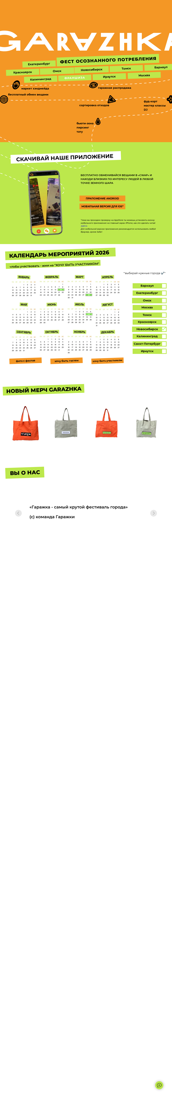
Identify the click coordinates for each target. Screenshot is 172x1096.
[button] (91, 69)
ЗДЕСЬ (84, 226)
